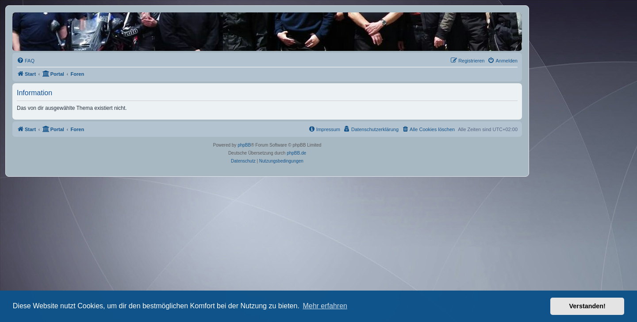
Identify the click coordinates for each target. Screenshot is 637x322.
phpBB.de (296, 153)
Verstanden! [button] (587, 306)
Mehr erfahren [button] (325, 306)
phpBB (244, 145)
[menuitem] (26, 60)
